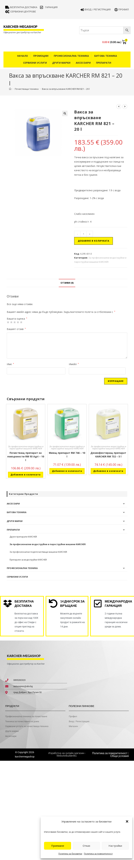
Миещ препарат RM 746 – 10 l (67, 454)
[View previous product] (118, 106)
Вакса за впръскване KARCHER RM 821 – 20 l (66, 88)
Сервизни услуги (35, 62)
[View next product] (124, 106)
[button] (127, 821)
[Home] (10, 88)
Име (10, 364)
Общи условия (119, 756)
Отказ (86, 845)
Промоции (40, 55)
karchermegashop (24, 756)
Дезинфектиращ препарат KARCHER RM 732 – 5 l (108, 454)
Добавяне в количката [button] (26, 474)
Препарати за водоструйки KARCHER (28, 559)
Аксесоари (83, 62)
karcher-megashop (20, 27)
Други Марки (61, 62)
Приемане (57, 845)
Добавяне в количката (93, 240)
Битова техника (105, 55)
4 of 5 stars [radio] (18, 322)
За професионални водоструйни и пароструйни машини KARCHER (25, 447)
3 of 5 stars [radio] (14, 322)
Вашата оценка (17, 319)
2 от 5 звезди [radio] (11, 322)
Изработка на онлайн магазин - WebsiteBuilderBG (67, 754)
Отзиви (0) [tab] (67, 282)
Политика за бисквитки (70, 853)
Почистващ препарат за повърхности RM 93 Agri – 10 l (25, 456)
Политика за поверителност (98, 853)
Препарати (103, 62)
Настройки (115, 845)
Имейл (74, 364)
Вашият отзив (16, 329)
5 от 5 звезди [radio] (21, 322)
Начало (22, 55)
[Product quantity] (83, 234)
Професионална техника (71, 55)
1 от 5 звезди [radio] (8, 322)
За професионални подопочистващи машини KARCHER (38, 551)
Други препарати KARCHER (23, 536)
